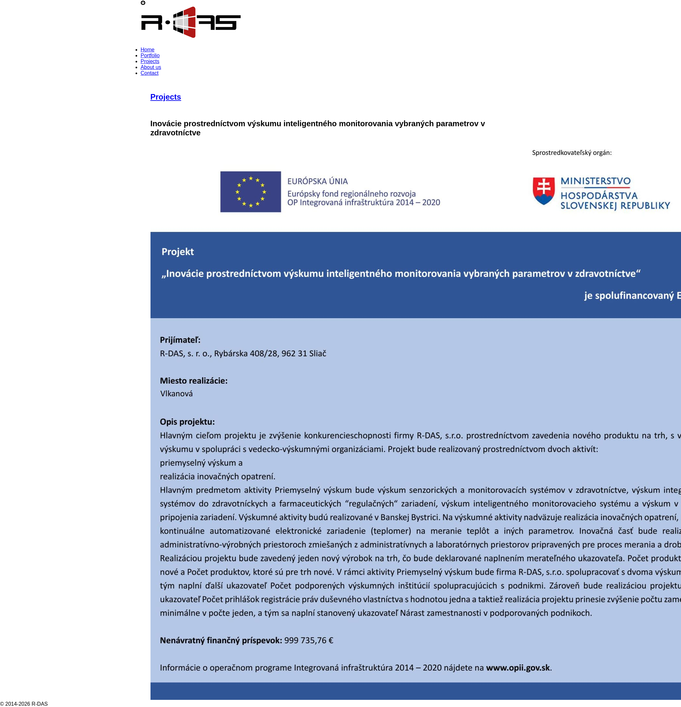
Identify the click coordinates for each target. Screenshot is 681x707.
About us (151, 67)
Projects (150, 61)
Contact (150, 73)
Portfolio (150, 55)
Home (148, 49)
